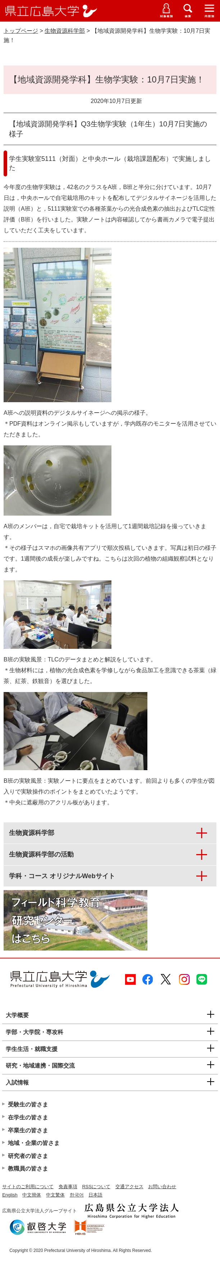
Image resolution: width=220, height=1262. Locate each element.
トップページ (21, 31)
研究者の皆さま (28, 1156)
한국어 (77, 1195)
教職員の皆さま (28, 1169)
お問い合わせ (162, 1186)
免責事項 (68, 1186)
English (10, 1195)
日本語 (95, 1195)
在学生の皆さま (28, 1117)
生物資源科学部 (65, 31)
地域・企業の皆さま (34, 1143)
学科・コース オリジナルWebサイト (62, 876)
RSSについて (96, 1186)
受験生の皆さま (28, 1104)
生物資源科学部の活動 (41, 854)
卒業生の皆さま (28, 1130)
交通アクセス (129, 1186)
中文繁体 (55, 1195)
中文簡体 (31, 1195)
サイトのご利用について (28, 1186)
